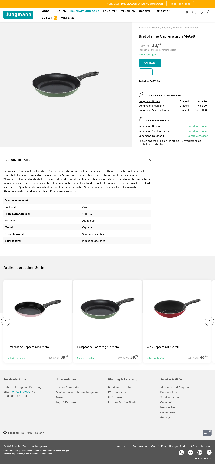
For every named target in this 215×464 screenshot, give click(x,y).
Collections (167, 412)
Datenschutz (141, 446)
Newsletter (167, 407)
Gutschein (166, 402)
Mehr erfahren (189, 3)
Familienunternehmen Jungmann (77, 392)
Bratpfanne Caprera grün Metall (98, 347)
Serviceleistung (170, 397)
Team (59, 397)
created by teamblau (202, 458)
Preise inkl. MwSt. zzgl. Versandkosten (157, 49)
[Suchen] (194, 12)
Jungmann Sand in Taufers (154, 109)
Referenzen (116, 397)
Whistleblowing (201, 446)
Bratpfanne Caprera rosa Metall (29, 347)
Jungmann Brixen (149, 101)
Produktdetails (16, 160)
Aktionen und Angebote (176, 387)
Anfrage (150, 63)
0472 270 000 (21, 391)
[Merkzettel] (201, 12)
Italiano (39, 432)
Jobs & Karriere (66, 402)
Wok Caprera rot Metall (163, 347)
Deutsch (26, 432)
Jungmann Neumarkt (151, 105)
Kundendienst (169, 392)
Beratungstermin (119, 387)
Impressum (123, 446)
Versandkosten (54, 450)
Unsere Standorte (67, 387)
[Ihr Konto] (208, 12)
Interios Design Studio (122, 402)
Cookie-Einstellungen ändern (170, 446)
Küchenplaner (117, 392)
